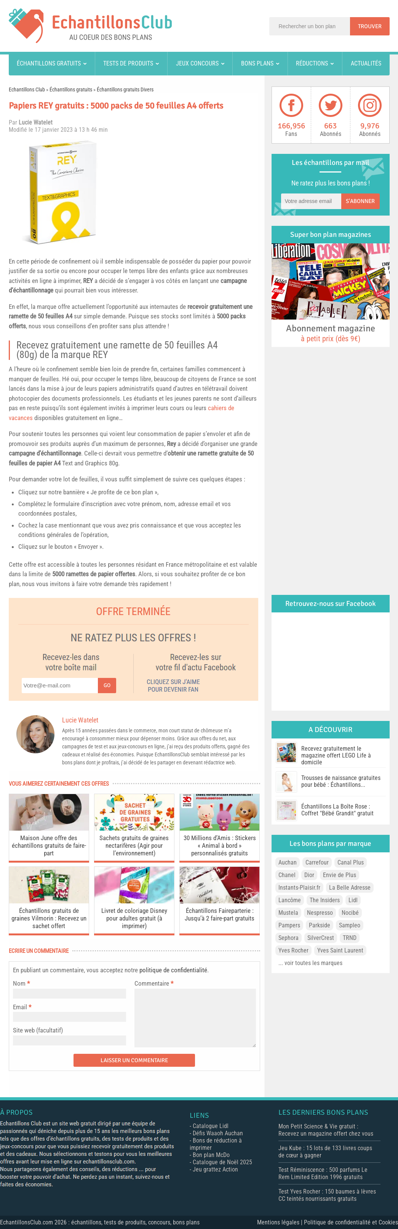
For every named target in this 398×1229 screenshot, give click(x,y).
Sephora (288, 937)
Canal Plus (350, 862)
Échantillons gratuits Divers (125, 89)
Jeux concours (197, 63)
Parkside (319, 925)
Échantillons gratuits (49, 63)
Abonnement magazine (330, 333)
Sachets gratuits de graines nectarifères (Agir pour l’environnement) (134, 845)
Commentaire (153, 983)
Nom (19, 983)
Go (107, 685)
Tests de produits (128, 63)
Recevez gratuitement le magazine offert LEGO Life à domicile (336, 755)
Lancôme (289, 900)
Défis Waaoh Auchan (218, 1133)
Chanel (287, 875)
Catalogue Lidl (211, 1126)
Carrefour (317, 862)
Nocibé (350, 912)
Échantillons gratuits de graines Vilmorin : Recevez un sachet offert (48, 918)
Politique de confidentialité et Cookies (351, 1222)
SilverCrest (320, 937)
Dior (309, 875)
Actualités (366, 63)
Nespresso (320, 912)
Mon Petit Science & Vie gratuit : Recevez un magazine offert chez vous (325, 1130)
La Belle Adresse (350, 887)
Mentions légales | (280, 1222)
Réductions (312, 63)
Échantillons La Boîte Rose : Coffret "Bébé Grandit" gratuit (337, 810)
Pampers (289, 925)
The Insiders (325, 900)
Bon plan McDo (211, 1155)
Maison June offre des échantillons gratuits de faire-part (49, 845)
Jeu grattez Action (215, 1169)
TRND (349, 937)
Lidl (353, 900)
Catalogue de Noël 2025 (222, 1162)
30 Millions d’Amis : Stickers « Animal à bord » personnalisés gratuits (220, 845)
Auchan (287, 862)
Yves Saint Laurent (340, 950)
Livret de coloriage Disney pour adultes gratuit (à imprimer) (134, 918)
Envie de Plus (339, 875)
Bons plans (257, 63)
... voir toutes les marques (310, 963)
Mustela (288, 912)
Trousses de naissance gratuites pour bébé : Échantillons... (340, 781)
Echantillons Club (27, 89)
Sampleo (349, 925)
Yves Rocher (293, 950)
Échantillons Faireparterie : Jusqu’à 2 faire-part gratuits (219, 914)
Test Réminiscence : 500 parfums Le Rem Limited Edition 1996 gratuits (323, 1173)
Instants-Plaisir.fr (299, 887)
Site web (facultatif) (38, 1030)
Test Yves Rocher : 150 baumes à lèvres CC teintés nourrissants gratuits (327, 1195)
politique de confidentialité (173, 970)
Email (20, 1007)
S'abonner (360, 201)
